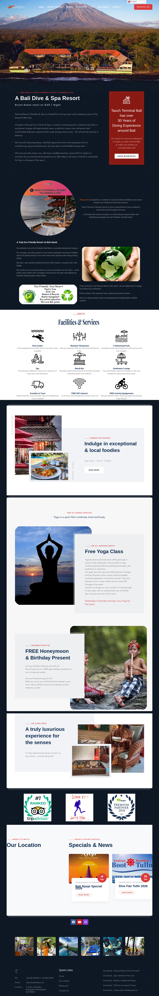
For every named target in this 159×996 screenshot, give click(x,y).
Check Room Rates (126, 156)
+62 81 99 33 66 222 (45, 756)
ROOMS (69, 7)
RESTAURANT (103, 7)
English (132, 1)
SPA (92, 7)
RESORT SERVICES (55, 7)
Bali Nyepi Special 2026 (88, 887)
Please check (85, 200)
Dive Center (81, 7)
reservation (143, 7)
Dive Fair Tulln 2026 (133, 886)
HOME (41, 7)
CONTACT (117, 7)
